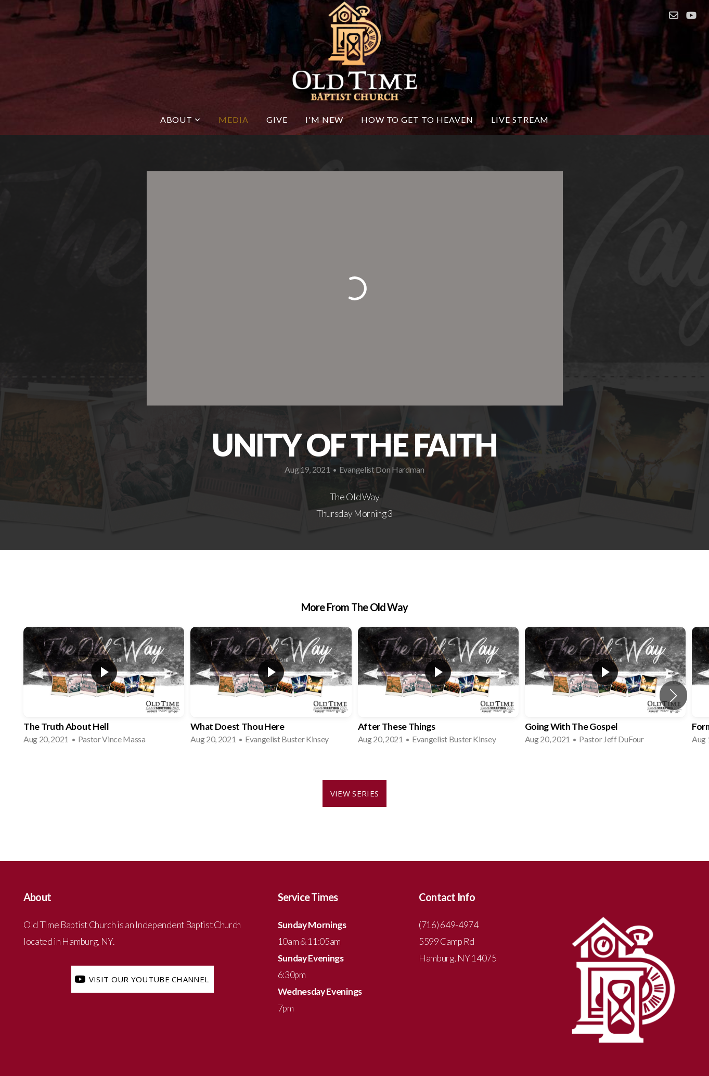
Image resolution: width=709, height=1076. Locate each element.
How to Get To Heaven (417, 119)
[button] (673, 695)
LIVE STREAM (520, 119)
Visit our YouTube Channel (141, 979)
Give (277, 119)
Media (233, 119)
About (180, 119)
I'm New (324, 119)
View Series (354, 793)
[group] (103, 688)
